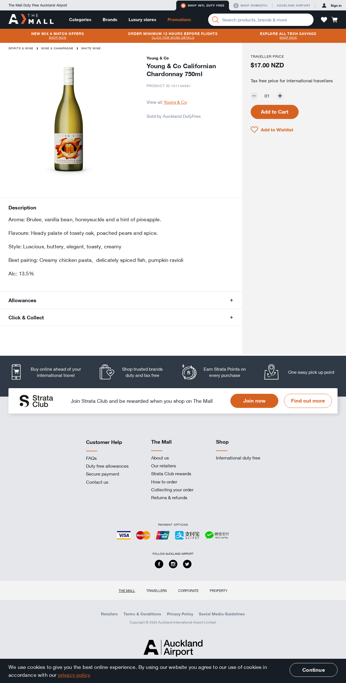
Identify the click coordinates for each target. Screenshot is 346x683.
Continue (313, 670)
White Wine (91, 48)
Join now (254, 400)
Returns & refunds (169, 497)
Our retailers (163, 465)
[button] (324, 20)
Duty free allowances (107, 465)
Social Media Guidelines (222, 613)
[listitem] (49, 372)
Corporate (188, 590)
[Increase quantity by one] (280, 95)
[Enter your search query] (261, 20)
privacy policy (74, 675)
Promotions (179, 19)
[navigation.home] (31, 19)
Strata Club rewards (171, 473)
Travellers (156, 590)
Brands (110, 19)
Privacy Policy (180, 613)
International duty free (238, 457)
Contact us (97, 482)
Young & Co (175, 102)
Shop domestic (250, 5)
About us (160, 457)
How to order (164, 481)
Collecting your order (172, 489)
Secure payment (102, 473)
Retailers (109, 613)
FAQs (91, 458)
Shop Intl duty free (202, 5)
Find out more (308, 400)
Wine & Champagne (57, 48)
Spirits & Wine (20, 48)
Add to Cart (274, 112)
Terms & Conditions (142, 613)
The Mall (127, 590)
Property (219, 590)
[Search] (215, 19)
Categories (80, 19)
